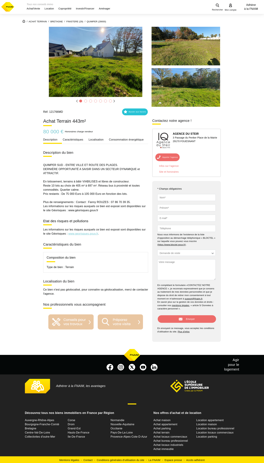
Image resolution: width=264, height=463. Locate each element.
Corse (71, 419)
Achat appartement (165, 423)
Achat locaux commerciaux (170, 435)
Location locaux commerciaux (215, 431)
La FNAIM (154, 459)
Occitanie (116, 427)
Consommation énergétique (126, 139)
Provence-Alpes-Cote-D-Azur (129, 435)
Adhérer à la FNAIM (251, 6)
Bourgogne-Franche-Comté (42, 423)
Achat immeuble (163, 448)
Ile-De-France (76, 435)
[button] (33, 8)
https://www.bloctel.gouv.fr (171, 244)
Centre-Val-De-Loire (37, 431)
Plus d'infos (184, 330)
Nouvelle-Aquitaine (122, 423)
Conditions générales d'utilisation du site (120, 459)
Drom (71, 423)
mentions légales (180, 305)
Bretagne (30, 427)
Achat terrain (161, 431)
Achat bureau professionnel (170, 439)
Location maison (206, 423)
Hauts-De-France (78, 431)
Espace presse (173, 459)
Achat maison (162, 419)
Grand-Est (74, 427)
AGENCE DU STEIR (186, 133)
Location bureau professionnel (215, 427)
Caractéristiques (73, 139)
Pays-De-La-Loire (122, 431)
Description (50, 139)
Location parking (206, 435)
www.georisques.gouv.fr (83, 233)
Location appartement (210, 419)
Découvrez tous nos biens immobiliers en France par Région (69, 412)
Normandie (117, 419)
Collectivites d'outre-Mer (40, 435)
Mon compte (231, 10)
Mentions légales (69, 459)
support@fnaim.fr (193, 298)
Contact (88, 459)
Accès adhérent (195, 459)
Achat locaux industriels (168, 443)
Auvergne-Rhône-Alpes (39, 419)
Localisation (96, 139)
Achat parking (162, 427)
